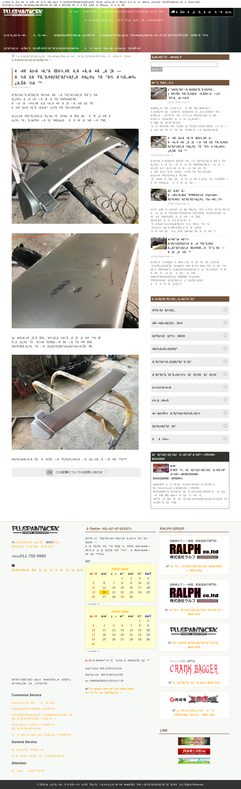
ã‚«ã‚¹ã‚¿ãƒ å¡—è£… (16, 35)
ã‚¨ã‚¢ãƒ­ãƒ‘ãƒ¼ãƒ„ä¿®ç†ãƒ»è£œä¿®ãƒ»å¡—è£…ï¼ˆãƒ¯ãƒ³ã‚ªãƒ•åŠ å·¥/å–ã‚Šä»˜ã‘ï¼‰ (154, 35)
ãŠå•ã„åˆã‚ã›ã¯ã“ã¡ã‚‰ (201, 12)
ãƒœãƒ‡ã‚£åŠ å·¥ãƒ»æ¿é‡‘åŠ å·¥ (74, 35)
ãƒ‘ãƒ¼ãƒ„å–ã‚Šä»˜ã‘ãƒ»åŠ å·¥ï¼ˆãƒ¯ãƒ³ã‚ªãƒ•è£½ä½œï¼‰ (41, 48)
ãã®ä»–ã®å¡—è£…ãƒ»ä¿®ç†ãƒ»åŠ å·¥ (112, 48)
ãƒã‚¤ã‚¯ (75, 11)
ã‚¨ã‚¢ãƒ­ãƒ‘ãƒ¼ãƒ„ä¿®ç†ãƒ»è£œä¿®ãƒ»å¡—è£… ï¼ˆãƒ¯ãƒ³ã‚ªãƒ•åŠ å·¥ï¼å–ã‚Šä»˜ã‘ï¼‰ (74, 56)
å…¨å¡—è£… (40, 35)
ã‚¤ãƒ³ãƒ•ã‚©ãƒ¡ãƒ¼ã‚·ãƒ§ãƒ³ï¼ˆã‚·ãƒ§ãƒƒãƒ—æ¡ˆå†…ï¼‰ (132, 11)
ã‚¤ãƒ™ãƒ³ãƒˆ (90, 11)
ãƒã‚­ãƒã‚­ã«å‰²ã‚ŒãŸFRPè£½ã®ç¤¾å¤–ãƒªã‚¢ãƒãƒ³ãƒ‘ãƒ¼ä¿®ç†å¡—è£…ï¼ (196, 195)
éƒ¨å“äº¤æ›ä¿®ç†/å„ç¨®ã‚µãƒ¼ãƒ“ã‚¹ (141, 20)
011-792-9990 (33, 556)
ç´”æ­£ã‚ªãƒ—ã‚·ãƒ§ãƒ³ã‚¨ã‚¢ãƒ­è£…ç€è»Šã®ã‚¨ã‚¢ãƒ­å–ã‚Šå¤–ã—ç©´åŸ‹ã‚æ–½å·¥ (194, 94)
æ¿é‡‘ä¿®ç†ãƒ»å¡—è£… (100, 20)
